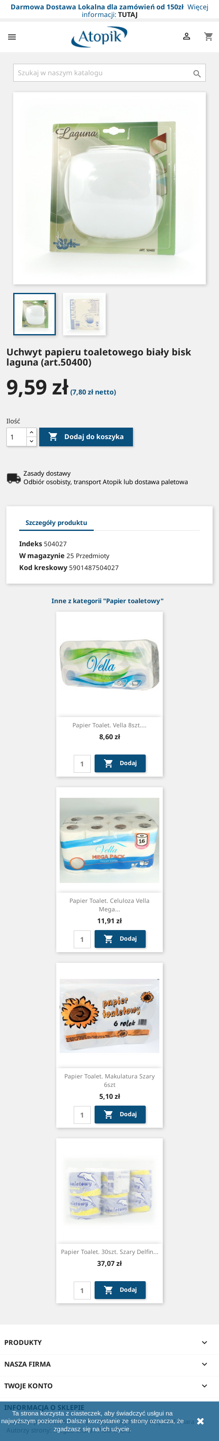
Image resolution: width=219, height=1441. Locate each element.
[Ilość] (16, 437)
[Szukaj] (109, 73)
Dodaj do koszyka (86, 437)
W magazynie (42, 555)
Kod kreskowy (43, 567)
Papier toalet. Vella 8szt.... (109, 725)
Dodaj (120, 763)
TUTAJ (128, 14)
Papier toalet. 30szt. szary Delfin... (109, 1252)
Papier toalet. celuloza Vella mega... (109, 904)
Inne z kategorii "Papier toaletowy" (108, 600)
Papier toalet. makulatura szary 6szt (109, 1080)
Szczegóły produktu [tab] (56, 522)
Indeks (30, 543)
